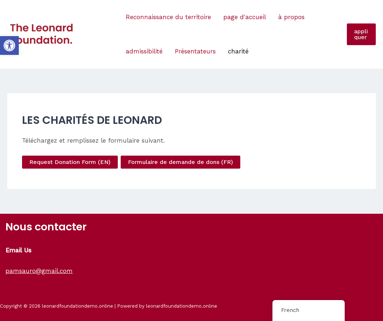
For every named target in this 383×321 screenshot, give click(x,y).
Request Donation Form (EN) (70, 162)
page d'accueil (244, 17)
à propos (291, 17)
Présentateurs (195, 51)
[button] (9, 45)
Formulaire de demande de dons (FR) (180, 162)
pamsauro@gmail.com (39, 270)
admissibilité (144, 51)
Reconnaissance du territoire (168, 17)
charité (238, 51)
